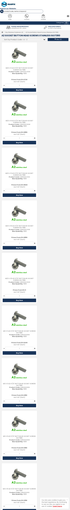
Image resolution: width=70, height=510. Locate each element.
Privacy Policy (41, 482)
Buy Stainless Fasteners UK (14, 32)
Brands (4, 485)
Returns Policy (41, 479)
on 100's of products (54, 28)
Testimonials (6, 472)
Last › (65, 359)
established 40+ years (18, 28)
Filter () (58, 39)
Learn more (57, 506)
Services (4, 475)
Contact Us (40, 472)
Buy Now (17, 89)
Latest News (6, 482)
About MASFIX (6, 479)
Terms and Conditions (44, 485)
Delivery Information (43, 475)
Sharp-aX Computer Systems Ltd (38, 509)
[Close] (67, 500)
